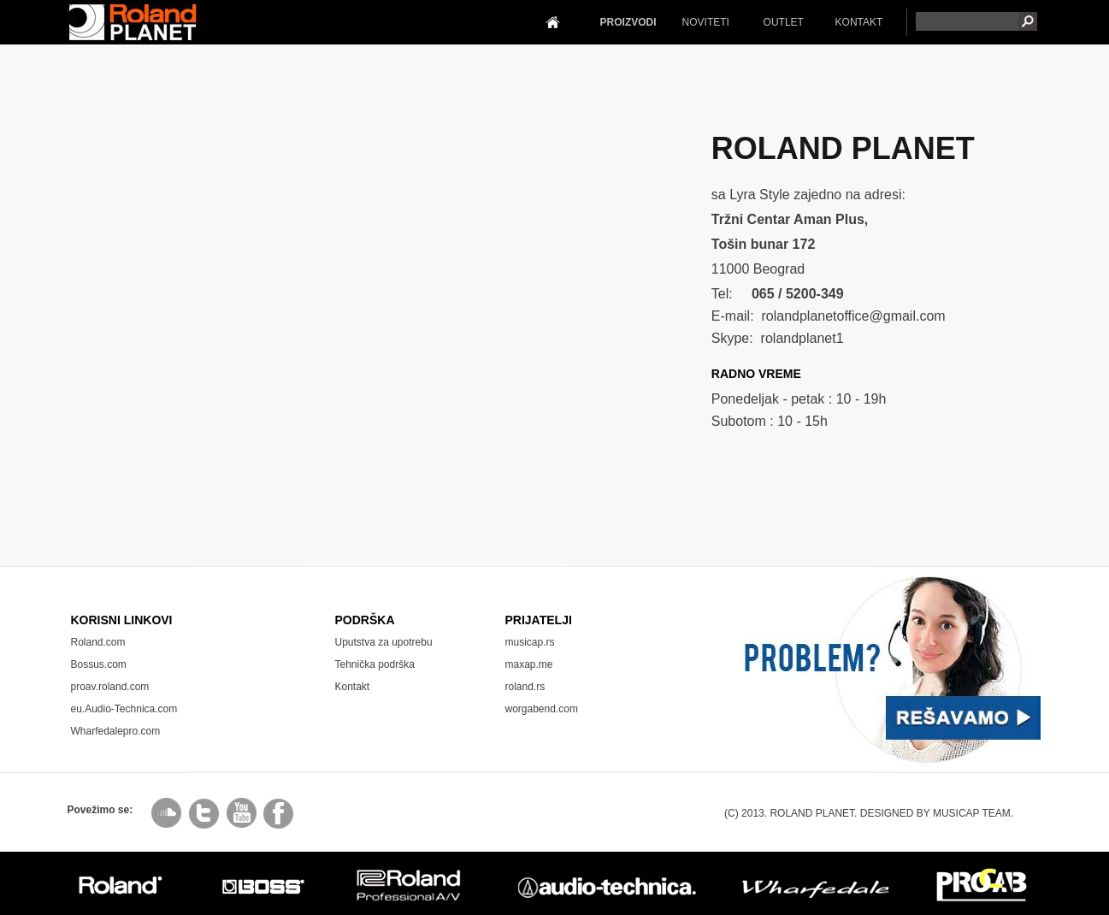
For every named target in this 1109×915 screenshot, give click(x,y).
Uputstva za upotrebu (384, 642)
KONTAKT (859, 22)
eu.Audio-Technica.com (124, 709)
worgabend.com (541, 709)
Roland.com (98, 642)
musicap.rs (530, 642)
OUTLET (784, 22)
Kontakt (352, 687)
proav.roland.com (110, 687)
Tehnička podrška (375, 664)
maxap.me (529, 664)
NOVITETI (705, 22)
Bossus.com (99, 664)
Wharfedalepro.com (116, 731)
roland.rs (525, 687)
